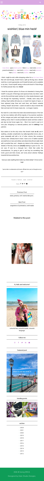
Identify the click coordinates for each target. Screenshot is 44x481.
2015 (22, 446)
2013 (22, 451)
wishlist (29, 179)
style (24, 179)
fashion (20, 179)
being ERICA (25, 472)
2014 (22, 448)
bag (27, 68)
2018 (22, 438)
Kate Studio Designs (27, 476)
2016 (22, 443)
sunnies (38, 70)
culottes (26, 70)
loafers (26, 72)
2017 (22, 440)
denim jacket (18, 68)
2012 (22, 453)
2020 (22, 433)
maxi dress (5, 68)
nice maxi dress (38, 77)
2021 (22, 430)
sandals (38, 68)
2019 (22, 435)
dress (14, 72)
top (15, 70)
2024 (22, 427)
